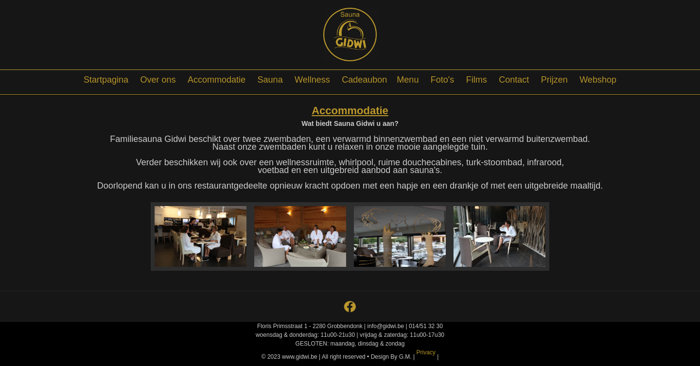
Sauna (270, 80)
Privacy (425, 352)
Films (476, 80)
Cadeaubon (364, 80)
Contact (514, 80)
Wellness (312, 80)
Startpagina (106, 80)
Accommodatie (216, 80)
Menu (408, 80)
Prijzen (554, 80)
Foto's (442, 80)
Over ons (158, 80)
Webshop (597, 80)
